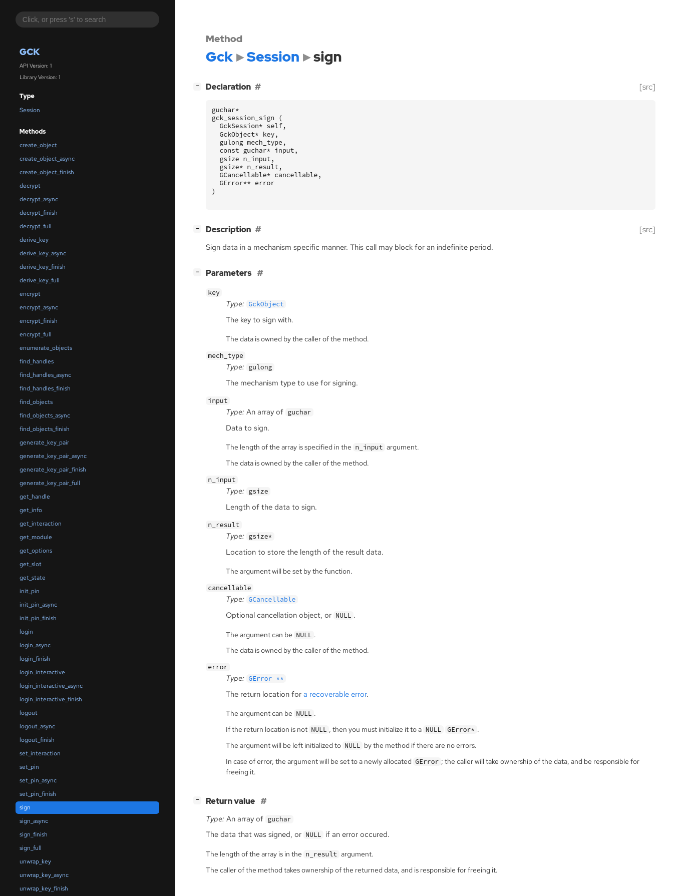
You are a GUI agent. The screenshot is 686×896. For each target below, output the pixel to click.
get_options (36, 551)
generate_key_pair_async (53, 456)
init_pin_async (38, 605)
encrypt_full (36, 334)
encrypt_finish (39, 321)
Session (30, 110)
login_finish (35, 659)
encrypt (30, 294)
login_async (35, 645)
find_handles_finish (45, 388)
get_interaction (41, 524)
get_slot (31, 564)
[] (199, 86)
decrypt (30, 186)
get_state (33, 578)
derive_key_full (40, 280)
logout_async (37, 726)
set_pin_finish (38, 794)
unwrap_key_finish (44, 888)
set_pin (29, 767)
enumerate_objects (46, 348)
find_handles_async (45, 375)
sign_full (31, 848)
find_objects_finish (45, 429)
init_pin (30, 591)
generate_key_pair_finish (53, 470)
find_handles (37, 361)
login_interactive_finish (51, 699)
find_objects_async (45, 415)
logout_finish (37, 740)
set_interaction (40, 753)
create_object (38, 145)
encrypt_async (39, 307)
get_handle (35, 497)
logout (29, 713)
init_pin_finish (38, 618)
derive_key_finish (43, 267)
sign (25, 807)
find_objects (36, 402)
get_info (31, 510)
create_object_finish (47, 172)
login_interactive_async (51, 686)
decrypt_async (39, 199)
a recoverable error (335, 694)
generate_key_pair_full (50, 483)
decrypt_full (36, 226)
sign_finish (34, 834)
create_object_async (47, 159)
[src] (647, 87)
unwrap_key (35, 861)
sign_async (34, 821)
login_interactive (42, 672)
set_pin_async (38, 780)
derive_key (34, 240)
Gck (30, 52)
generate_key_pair (44, 442)
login (26, 632)
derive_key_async (43, 253)
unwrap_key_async (44, 875)
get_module (36, 537)
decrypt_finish (39, 213)
